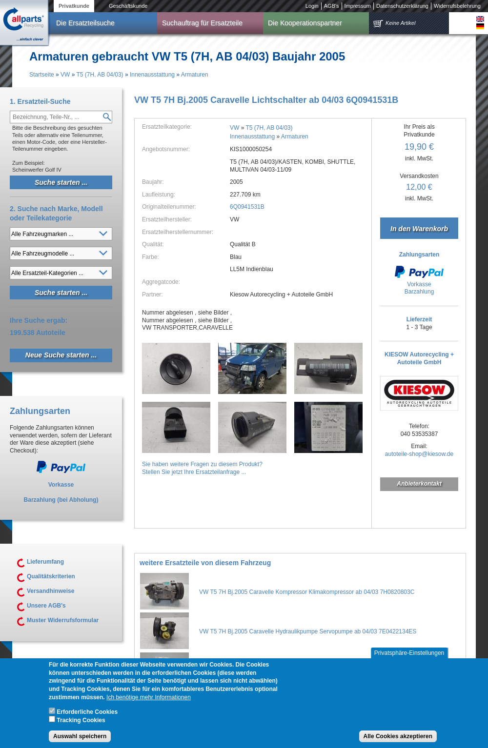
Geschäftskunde (128, 6)
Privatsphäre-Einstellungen (409, 657)
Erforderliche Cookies (87, 716)
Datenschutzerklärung (402, 6)
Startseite (41, 74)
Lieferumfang (45, 561)
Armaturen (194, 74)
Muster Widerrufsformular (63, 620)
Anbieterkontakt (419, 483)
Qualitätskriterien (51, 576)
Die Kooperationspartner (305, 23)
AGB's (331, 6)
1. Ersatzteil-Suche (40, 101)
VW (65, 74)
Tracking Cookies (81, 725)
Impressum (358, 6)
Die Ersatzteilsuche (85, 23)
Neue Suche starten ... (61, 355)
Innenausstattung (152, 74)
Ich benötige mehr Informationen (148, 702)
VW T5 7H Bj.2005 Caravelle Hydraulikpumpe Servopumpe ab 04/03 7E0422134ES (307, 631)
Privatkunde (74, 6)
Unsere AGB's (46, 605)
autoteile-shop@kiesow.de (419, 454)
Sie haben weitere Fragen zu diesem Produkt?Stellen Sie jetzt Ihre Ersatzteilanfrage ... (202, 468)
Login (312, 6)
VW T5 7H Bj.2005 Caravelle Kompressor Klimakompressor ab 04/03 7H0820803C (306, 592)
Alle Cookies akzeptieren (398, 741)
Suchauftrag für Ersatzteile (202, 23)
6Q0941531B (247, 206)
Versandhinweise (50, 591)
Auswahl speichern (79, 741)
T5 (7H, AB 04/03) (100, 74)
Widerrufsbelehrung (457, 6)
